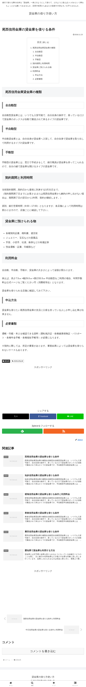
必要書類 (38, 80)
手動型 (37, 60)
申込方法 (38, 76)
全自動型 (38, 52)
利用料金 (36, 72)
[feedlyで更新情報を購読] (22, 433)
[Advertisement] (43, 389)
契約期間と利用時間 (41, 64)
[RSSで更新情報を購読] (63, 433)
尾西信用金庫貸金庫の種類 (44, 48)
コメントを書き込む (43, 654)
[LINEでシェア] (70, 418)
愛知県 (6, 363)
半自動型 (38, 56)
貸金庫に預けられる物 (42, 68)
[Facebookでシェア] (43, 418)
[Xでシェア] (15, 418)
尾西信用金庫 (17, 363)
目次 (39, 42)
